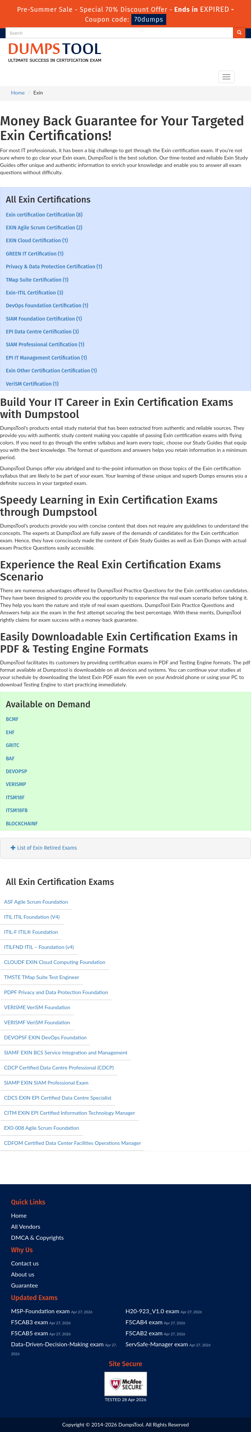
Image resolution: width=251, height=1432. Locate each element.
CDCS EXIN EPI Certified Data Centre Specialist (58, 1097)
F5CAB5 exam (29, 1332)
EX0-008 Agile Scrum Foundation (41, 1128)
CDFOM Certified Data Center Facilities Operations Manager (72, 1143)
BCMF (12, 719)
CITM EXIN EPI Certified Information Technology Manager (69, 1113)
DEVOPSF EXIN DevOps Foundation (45, 1037)
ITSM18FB (17, 810)
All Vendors (25, 1226)
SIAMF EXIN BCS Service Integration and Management (65, 1052)
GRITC (12, 745)
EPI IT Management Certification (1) (46, 358)
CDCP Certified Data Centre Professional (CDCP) (59, 1067)
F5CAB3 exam (29, 1321)
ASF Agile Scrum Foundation (36, 902)
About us (22, 1274)
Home (18, 92)
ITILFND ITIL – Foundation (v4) (39, 947)
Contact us (25, 1263)
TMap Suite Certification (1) (37, 280)
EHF (10, 732)
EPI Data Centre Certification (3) (42, 332)
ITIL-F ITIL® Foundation (31, 932)
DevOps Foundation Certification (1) (47, 306)
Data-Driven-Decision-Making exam (57, 1343)
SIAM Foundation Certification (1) (44, 319)
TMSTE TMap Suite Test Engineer (41, 977)
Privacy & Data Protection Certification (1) (54, 267)
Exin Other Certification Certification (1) (51, 371)
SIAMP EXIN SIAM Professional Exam (46, 1082)
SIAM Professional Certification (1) (45, 345)
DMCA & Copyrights (37, 1237)
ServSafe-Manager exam (157, 1343)
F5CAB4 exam (144, 1321)
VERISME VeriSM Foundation (37, 1007)
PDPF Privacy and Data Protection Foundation (56, 992)
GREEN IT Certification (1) (34, 254)
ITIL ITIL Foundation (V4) (32, 917)
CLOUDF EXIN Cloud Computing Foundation (54, 962)
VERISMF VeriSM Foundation (37, 1022)
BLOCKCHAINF (22, 824)
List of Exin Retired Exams (44, 848)
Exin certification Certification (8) (44, 215)
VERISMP (16, 784)
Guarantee (24, 1285)
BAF (10, 759)
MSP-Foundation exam (40, 1310)
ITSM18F (15, 797)
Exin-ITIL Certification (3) (34, 293)
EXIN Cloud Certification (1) (37, 241)
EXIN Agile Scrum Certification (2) (44, 228)
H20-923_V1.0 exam (152, 1310)
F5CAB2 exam (144, 1332)
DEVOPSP (16, 771)
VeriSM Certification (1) (32, 384)
